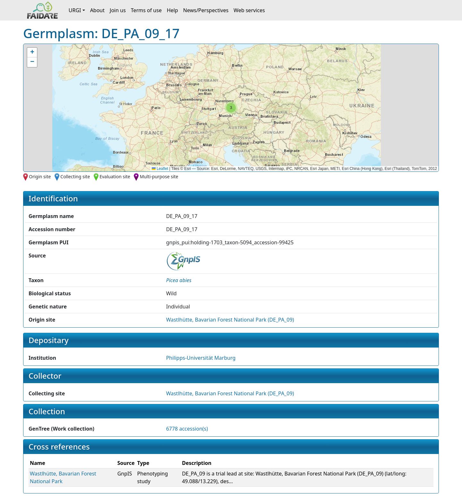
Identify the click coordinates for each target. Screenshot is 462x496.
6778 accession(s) (187, 428)
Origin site (40, 176)
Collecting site (75, 176)
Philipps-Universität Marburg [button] (201, 357)
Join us (118, 10)
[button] (231, 107)
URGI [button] (75, 10)
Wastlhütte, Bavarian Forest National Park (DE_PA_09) (230, 319)
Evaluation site (114, 176)
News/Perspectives (205, 10)
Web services (249, 10)
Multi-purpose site (159, 176)
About (97, 10)
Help (172, 10)
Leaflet (160, 168)
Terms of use (146, 10)
